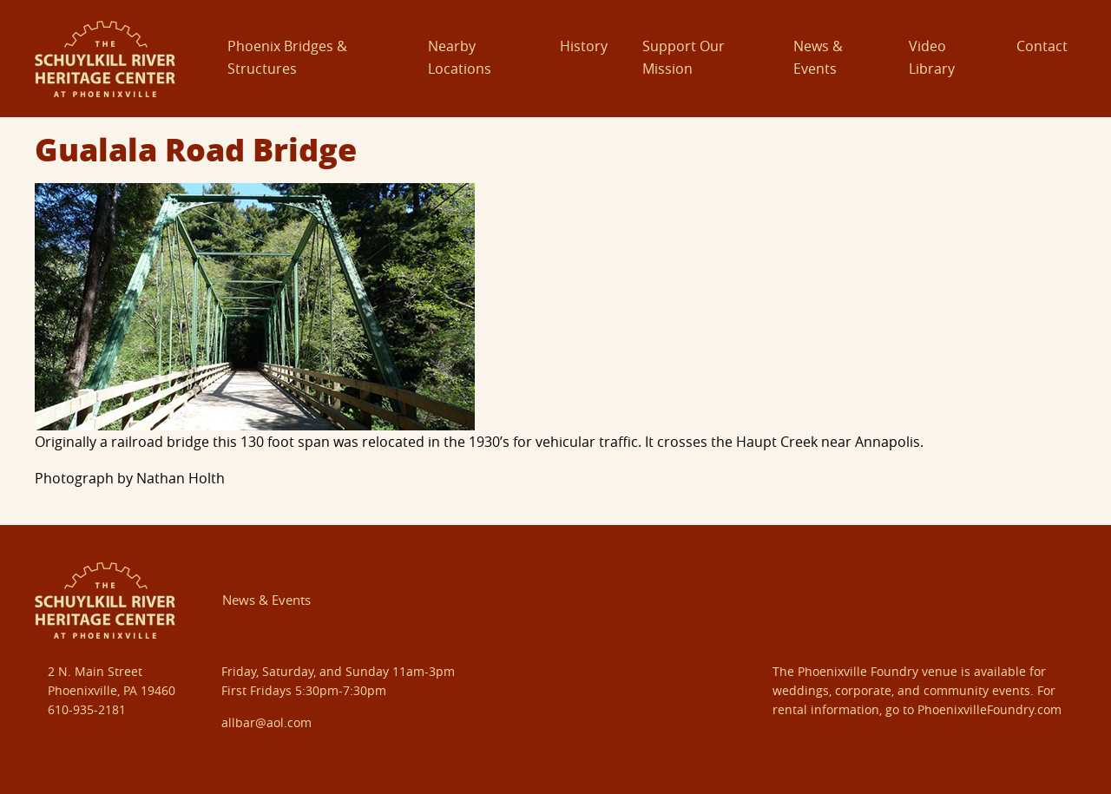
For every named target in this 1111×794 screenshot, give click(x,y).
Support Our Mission (683, 57)
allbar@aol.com (266, 722)
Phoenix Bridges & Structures (287, 57)
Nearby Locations (459, 57)
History (584, 46)
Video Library (932, 57)
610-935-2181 (87, 709)
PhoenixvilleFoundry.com (989, 709)
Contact (1042, 46)
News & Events (818, 57)
